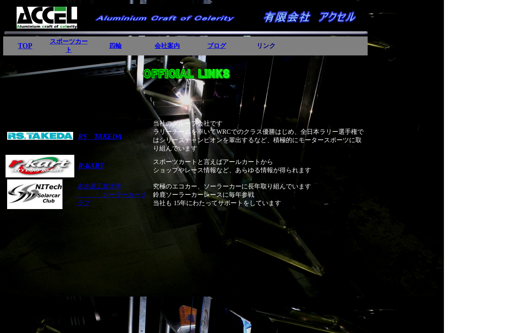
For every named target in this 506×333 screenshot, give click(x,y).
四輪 (115, 45)
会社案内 (167, 45)
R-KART (91, 166)
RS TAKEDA (100, 137)
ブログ (216, 45)
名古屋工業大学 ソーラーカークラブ (111, 194)
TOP (25, 46)
